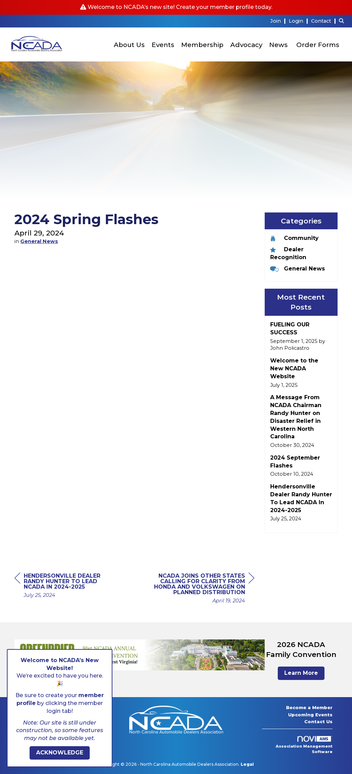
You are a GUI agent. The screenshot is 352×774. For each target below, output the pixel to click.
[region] (202, 589)
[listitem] (278, 21)
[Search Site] (343, 21)
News (278, 45)
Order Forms (317, 45)
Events (163, 45)
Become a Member (309, 707)
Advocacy (246, 45)
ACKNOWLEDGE (59, 752)
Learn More (301, 673)
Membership (202, 45)
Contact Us (318, 721)
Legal (247, 764)
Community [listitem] (294, 238)
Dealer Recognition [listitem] (288, 253)
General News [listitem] (297, 268)
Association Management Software (304, 745)
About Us (129, 45)
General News (39, 241)
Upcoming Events (310, 714)
